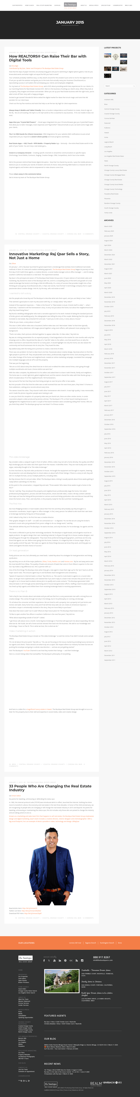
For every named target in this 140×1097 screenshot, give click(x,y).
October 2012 (108, 627)
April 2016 (107, 448)
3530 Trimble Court (62, 1022)
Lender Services (23, 1005)
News (106, 161)
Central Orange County (28, 234)
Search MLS (22, 989)
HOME (20, 970)
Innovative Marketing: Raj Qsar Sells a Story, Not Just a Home (49, 256)
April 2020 (107, 288)
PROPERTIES (22, 974)
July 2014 (107, 542)
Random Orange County (112, 203)
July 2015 (107, 486)
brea (120, 943)
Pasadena (21, 1046)
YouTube (26, 650)
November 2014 (109, 523)
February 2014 (109, 566)
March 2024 (108, 250)
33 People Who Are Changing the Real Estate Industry (50, 788)
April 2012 (107, 646)
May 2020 (107, 283)
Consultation (22, 1015)
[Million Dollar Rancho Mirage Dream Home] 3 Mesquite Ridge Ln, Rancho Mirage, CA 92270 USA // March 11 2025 (81, 1045)
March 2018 (108, 349)
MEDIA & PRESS (93, 5)
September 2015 (109, 476)
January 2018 (108, 358)
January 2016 (108, 457)
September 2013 (109, 589)
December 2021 (109, 264)
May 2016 (107, 443)
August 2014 (108, 538)
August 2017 (108, 382)
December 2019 (109, 297)
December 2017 (109, 363)
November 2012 (109, 622)
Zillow (14, 263)
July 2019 (107, 311)
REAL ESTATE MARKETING (44, 5)
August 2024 (108, 241)
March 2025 (108, 226)
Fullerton (107, 128)
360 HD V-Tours (23, 1058)
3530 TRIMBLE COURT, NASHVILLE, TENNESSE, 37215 (98, 972)
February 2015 (109, 509)
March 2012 (108, 651)
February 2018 (109, 354)
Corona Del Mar (74, 234)
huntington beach (107, 943)
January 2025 (108, 236)
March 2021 (108, 273)
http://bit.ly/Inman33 (29, 908)
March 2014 (108, 561)
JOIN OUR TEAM (105, 5)
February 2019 (109, 316)
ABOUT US (84, 5)
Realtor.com (56, 561)
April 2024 (107, 245)
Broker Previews (23, 982)
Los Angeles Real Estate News (114, 156)
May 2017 (107, 396)
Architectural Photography (26, 1056)
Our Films (21, 1052)
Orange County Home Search (27, 991)
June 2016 (107, 439)
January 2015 (108, 514)
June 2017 (107, 391)
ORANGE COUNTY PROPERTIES (24, 1023)
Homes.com (68, 561)
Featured (107, 123)
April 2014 (107, 556)
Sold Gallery (22, 978)
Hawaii (106, 133)
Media (20, 1013)
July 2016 (107, 434)
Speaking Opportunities (25, 1017)
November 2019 (109, 302)
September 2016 (109, 429)
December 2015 (109, 462)
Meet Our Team (23, 999)
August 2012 (108, 632)
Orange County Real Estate (113, 180)
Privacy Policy (59, 1090)
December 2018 (109, 321)
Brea (14, 764)
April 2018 (107, 344)
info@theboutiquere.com (103, 960)
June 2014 (107, 547)
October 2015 (108, 471)
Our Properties (23, 976)
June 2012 (107, 641)
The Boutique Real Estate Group (42, 52)
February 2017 (109, 410)
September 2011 (109, 660)
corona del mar (75, 943)
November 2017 (109, 368)
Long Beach (108, 147)
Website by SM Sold (77, 1090)
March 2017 (108, 406)
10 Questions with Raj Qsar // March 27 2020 (58, 1074)
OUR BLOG (57, 5)
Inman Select (16, 796)
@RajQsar (75, 821)
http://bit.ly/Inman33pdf (32, 913)
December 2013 (109, 575)
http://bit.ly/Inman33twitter (31, 911)
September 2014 (109, 533)
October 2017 (108, 372)
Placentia (107, 199)
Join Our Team (23, 1069)
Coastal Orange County (53, 234)
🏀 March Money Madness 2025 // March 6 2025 (59, 1047)
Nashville (73, 1022)
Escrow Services (23, 1003)
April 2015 (107, 500)
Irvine (106, 137)
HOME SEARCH (29, 5)
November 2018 (109, 325)
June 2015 (107, 490)
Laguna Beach (109, 142)
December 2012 (109, 618)
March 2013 (108, 604)
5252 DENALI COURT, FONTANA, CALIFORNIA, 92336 (98, 984)
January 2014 (108, 570)
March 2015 (108, 505)
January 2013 (108, 613)
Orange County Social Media (113, 184)
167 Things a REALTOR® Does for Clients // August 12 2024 (63, 1070)
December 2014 (109, 519)
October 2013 (108, 585)
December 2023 (109, 255)
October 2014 (108, 528)
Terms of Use (67, 1090)
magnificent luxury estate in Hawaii (39, 709)
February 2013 (109, 608)
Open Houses (22, 980)
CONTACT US (22, 1067)
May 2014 (107, 552)
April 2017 (107, 401)
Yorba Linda (108, 213)
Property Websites (24, 1054)
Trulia (49, 561)
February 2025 (109, 231)
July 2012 (107, 637)
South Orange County (111, 208)
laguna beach (90, 943)
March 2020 (108, 292)
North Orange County (111, 165)
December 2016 (109, 420)
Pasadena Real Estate (111, 194)
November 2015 (109, 467)
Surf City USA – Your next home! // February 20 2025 (61, 1049)
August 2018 (108, 330)
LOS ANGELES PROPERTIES (27, 1036)
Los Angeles (108, 151)
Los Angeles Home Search (26, 993)
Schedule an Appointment (26, 1071)
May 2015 (107, 495)
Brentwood (21, 1040)
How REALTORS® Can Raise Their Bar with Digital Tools (47, 58)
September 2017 (109, 377)
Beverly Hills (22, 1038)
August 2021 (108, 269)
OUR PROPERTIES (17, 5)
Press (20, 1011)
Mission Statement (24, 1001)
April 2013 (107, 599)
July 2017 (107, 387)
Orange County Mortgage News (114, 175)
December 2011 (109, 655)
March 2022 (108, 259)
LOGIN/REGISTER (117, 5)
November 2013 (109, 580)
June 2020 (107, 278)
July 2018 (107, 335)
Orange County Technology (113, 189)
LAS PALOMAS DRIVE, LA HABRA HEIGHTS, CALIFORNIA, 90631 (98, 996)
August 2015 (108, 481)
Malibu (20, 1044)
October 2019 (108, 307)
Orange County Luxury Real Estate (115, 170)
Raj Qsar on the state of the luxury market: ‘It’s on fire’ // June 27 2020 (66, 1072)
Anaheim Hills (108, 100)
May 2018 (107, 340)
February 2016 (109, 453)
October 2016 (108, 424)
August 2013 (108, 594)
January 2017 (108, 415)
